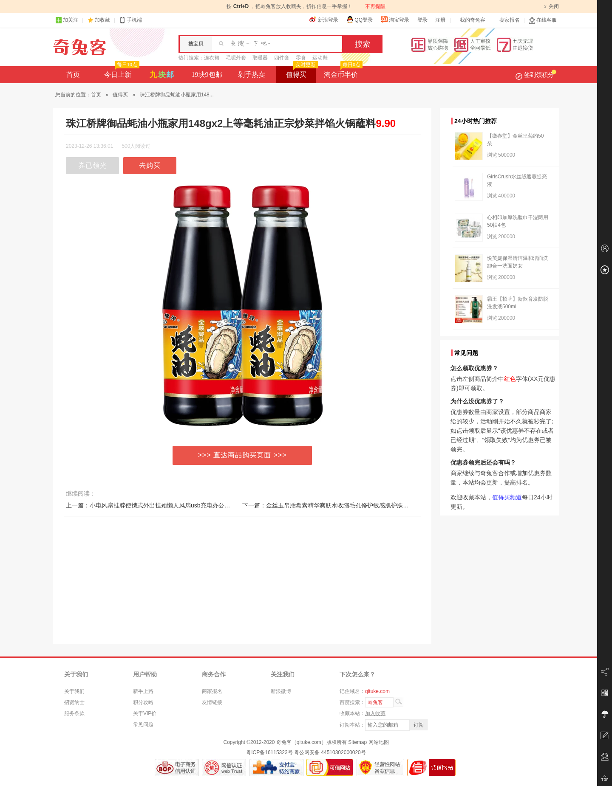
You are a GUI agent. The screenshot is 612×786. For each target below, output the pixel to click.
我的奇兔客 (472, 20)
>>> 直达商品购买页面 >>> (242, 455)
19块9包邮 (207, 74)
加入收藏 (375, 713)
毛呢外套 (236, 58)
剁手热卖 (251, 74)
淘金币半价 (342, 72)
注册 (440, 20)
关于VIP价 (144, 713)
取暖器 (260, 58)
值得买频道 (507, 497)
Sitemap (357, 742)
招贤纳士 (74, 702)
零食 (301, 58)
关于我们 (74, 691)
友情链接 (212, 702)
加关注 (66, 20)
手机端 (130, 20)
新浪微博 (281, 691)
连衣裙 (211, 58)
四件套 (281, 58)
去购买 (150, 165)
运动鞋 (320, 58)
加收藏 (102, 20)
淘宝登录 (394, 19)
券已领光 (92, 165)
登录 (422, 20)
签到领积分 (536, 75)
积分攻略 (143, 702)
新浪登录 (323, 19)
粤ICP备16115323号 (269, 752)
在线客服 (543, 20)
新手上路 (143, 691)
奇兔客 (79, 47)
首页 (73, 74)
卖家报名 (509, 20)
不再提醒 (375, 6)
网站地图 (378, 742)
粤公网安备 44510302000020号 (330, 752)
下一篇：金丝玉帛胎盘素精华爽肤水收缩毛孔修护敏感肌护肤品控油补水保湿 (343, 505)
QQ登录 (359, 19)
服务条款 (74, 713)
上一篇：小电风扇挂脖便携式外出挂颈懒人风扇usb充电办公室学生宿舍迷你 (166, 505)
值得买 (301, 72)
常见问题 (143, 724)
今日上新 (121, 72)
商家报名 (212, 691)
